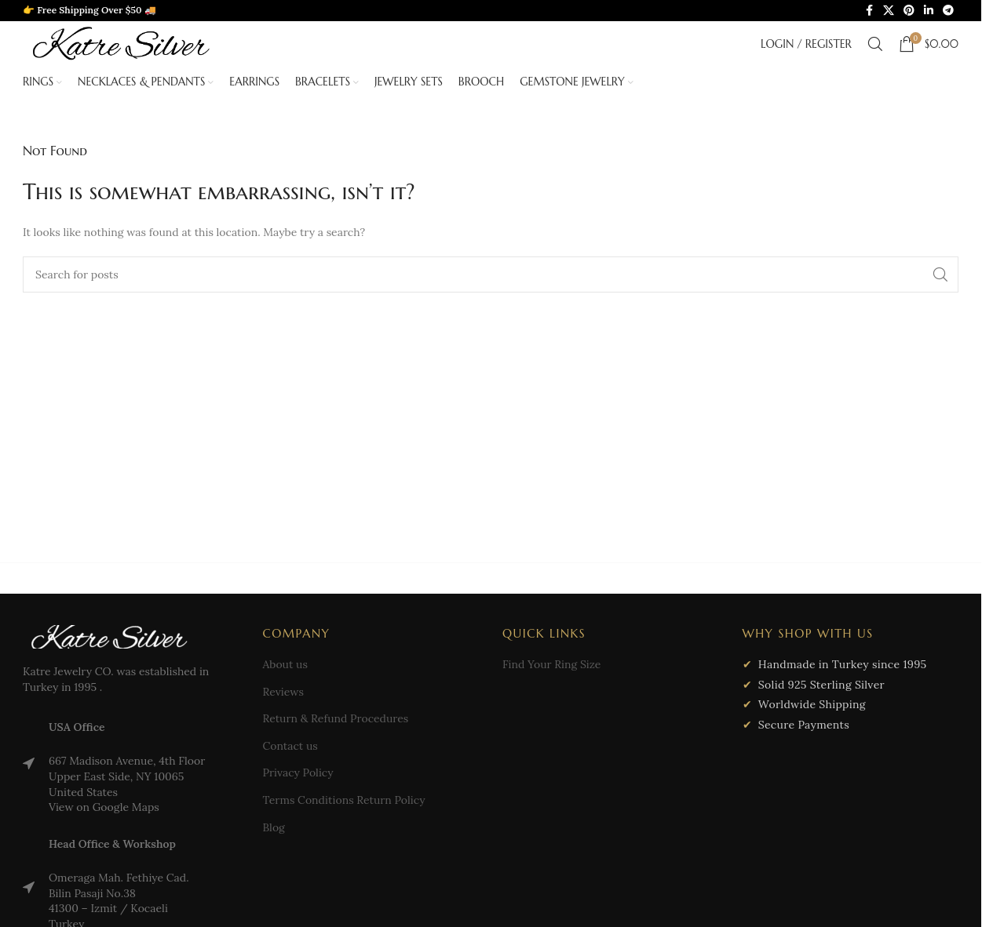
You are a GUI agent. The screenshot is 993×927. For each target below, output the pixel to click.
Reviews (283, 692)
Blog (274, 827)
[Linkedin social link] (928, 10)
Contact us (290, 746)
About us (285, 664)
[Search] (875, 44)
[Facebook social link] (869, 10)
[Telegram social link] (948, 10)
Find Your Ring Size (551, 664)
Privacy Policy (298, 772)
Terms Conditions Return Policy (344, 800)
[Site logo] (121, 42)
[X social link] (888, 10)
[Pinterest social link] (909, 10)
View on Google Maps (104, 807)
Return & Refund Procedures (336, 718)
